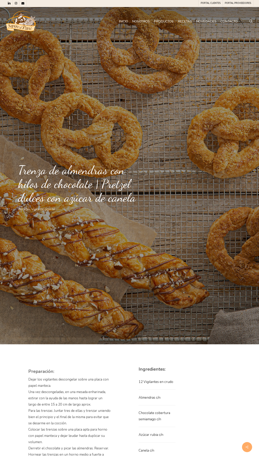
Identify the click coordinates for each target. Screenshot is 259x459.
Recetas (24, 209)
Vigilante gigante (43, 209)
